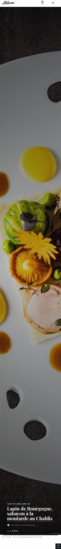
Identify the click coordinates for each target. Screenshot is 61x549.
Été (14, 504)
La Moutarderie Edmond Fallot (28, 525)
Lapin (24, 504)
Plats (9, 504)
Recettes (9, 537)
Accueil (3, 537)
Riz (29, 504)
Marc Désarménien (16, 525)
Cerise (18, 504)
